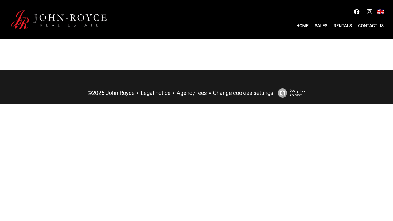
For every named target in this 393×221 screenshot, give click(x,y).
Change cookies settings (243, 93)
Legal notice (155, 93)
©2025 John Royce (111, 93)
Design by (290, 93)
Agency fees (192, 93)
